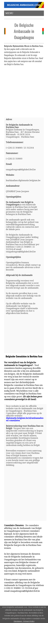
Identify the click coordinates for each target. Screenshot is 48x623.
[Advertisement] (24, 90)
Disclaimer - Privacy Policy (24, 621)
